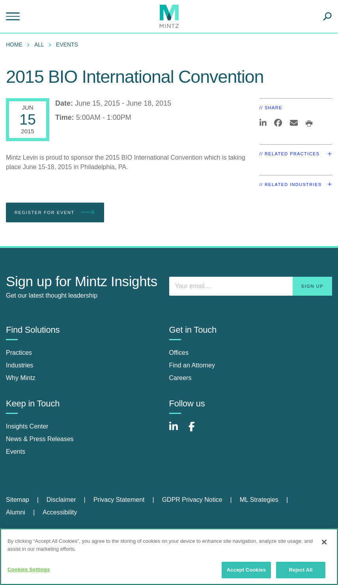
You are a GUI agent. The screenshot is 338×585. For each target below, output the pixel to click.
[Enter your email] (250, 286)
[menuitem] (16, 44)
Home (14, 44)
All (39, 44)
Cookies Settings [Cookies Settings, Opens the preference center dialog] (28, 569)
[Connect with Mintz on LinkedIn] (177, 431)
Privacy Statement (119, 499)
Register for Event (55, 212)
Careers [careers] (180, 377)
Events (67, 44)
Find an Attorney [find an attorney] (192, 365)
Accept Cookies (246, 570)
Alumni (15, 512)
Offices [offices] (179, 352)
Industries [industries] (19, 365)
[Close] (324, 542)
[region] (169, 556)
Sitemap (17, 499)
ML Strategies (259, 499)
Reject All (300, 570)
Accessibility (60, 512)
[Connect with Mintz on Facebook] (196, 431)
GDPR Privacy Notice (192, 499)
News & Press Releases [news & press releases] (40, 439)
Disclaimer (61, 499)
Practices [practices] (19, 352)
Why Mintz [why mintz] (20, 377)
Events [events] (15, 451)
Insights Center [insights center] (27, 426)
